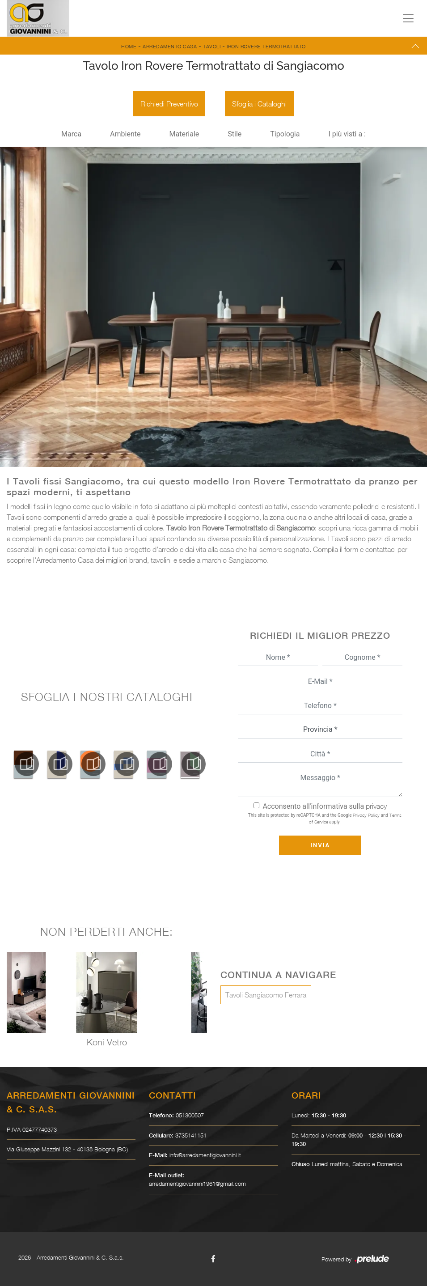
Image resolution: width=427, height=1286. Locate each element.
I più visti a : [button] (347, 134)
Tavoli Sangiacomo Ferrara (265, 995)
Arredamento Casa (170, 46)
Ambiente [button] (125, 134)
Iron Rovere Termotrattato (266, 46)
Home (128, 46)
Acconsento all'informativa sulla (324, 806)
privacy (376, 806)
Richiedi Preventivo (169, 104)
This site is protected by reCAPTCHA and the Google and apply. (325, 818)
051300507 (190, 1115)
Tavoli (211, 46)
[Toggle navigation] (408, 18)
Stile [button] (234, 134)
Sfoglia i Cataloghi (259, 104)
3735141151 (191, 1135)
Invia (320, 845)
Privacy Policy (366, 815)
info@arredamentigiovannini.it (205, 1155)
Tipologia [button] (285, 134)
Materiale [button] (184, 134)
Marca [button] (71, 134)
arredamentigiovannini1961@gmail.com (197, 1183)
